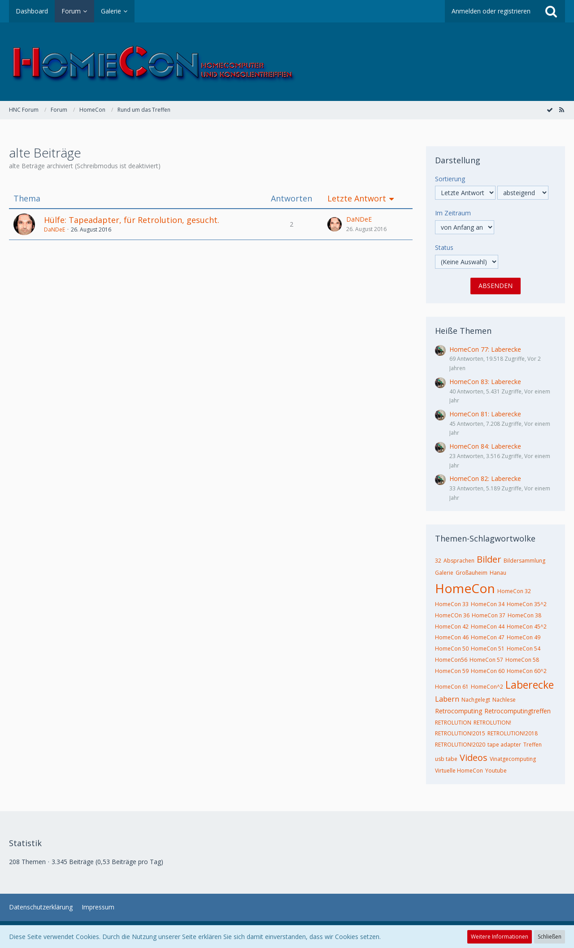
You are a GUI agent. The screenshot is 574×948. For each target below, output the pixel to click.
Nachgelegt (475, 699)
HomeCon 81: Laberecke (485, 414)
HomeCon (465, 588)
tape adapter (504, 744)
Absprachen (459, 560)
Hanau (498, 573)
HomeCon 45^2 (527, 626)
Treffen (532, 744)
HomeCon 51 (487, 648)
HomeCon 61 (452, 686)
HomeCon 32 (514, 591)
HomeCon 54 (523, 648)
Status (444, 247)
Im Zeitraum (453, 213)
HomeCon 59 (452, 671)
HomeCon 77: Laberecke (485, 349)
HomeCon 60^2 (527, 671)
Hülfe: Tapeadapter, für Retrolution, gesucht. (131, 219)
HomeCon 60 (487, 671)
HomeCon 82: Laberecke (485, 478)
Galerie (444, 573)
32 (438, 560)
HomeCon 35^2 (527, 604)
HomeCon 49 (523, 637)
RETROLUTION (453, 722)
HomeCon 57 (486, 660)
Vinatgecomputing (513, 759)
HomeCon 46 (452, 637)
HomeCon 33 (452, 604)
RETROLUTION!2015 (460, 733)
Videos (473, 757)
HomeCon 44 (487, 626)
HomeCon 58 (522, 660)
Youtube (496, 770)
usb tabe (446, 759)
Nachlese (504, 699)
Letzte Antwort (356, 198)
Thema (26, 198)
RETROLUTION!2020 (460, 744)
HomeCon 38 (524, 615)
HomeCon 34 (487, 604)
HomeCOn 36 (452, 615)
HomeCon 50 (452, 648)
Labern (447, 699)
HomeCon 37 (488, 615)
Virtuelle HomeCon (459, 770)
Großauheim (471, 573)
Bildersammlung (524, 560)
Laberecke (529, 684)
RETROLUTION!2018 (512, 733)
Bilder (489, 559)
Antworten (291, 198)
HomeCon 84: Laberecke (485, 446)
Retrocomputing (458, 711)
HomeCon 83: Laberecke (485, 381)
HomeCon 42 (452, 626)
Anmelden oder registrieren (491, 11)
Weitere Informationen (499, 936)
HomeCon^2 (487, 686)
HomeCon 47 (487, 637)
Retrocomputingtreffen (517, 711)
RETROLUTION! (492, 722)
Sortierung (450, 179)
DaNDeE (54, 229)
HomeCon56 (451, 660)
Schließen (549, 936)
